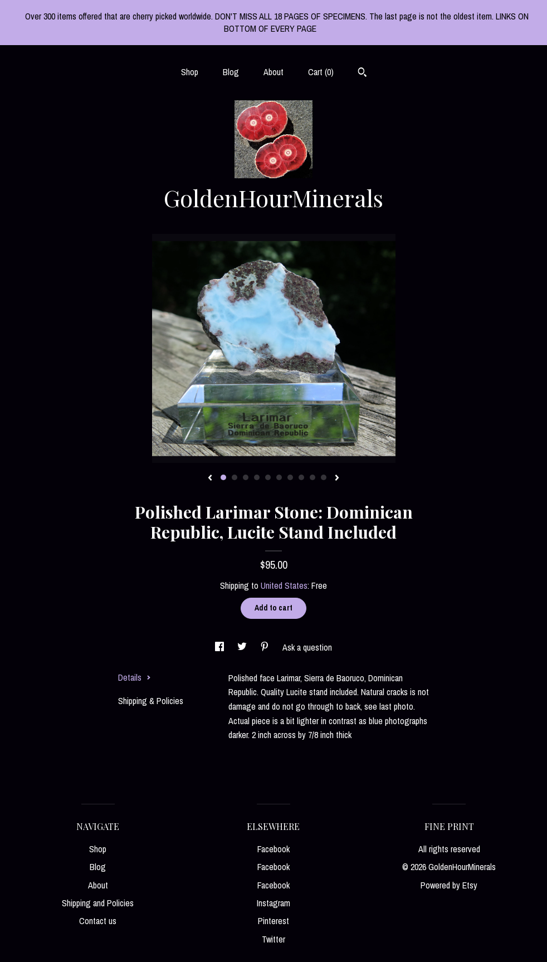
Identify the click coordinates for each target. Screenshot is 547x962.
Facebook (273, 849)
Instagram (273, 903)
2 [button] (234, 477)
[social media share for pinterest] (265, 647)
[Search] (362, 73)
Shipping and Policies (98, 903)
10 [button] (323, 477)
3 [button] (245, 477)
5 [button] (268, 477)
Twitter (273, 939)
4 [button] (257, 477)
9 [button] (312, 477)
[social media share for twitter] (243, 647)
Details (134, 677)
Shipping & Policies (150, 701)
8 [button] (301, 477)
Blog (231, 72)
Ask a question (307, 647)
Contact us (97, 921)
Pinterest (273, 921)
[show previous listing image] (210, 478)
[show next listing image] (337, 478)
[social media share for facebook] (220, 647)
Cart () (321, 72)
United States (284, 585)
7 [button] (290, 477)
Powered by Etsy (449, 885)
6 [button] (279, 477)
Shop (189, 72)
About (273, 72)
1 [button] (223, 477)
